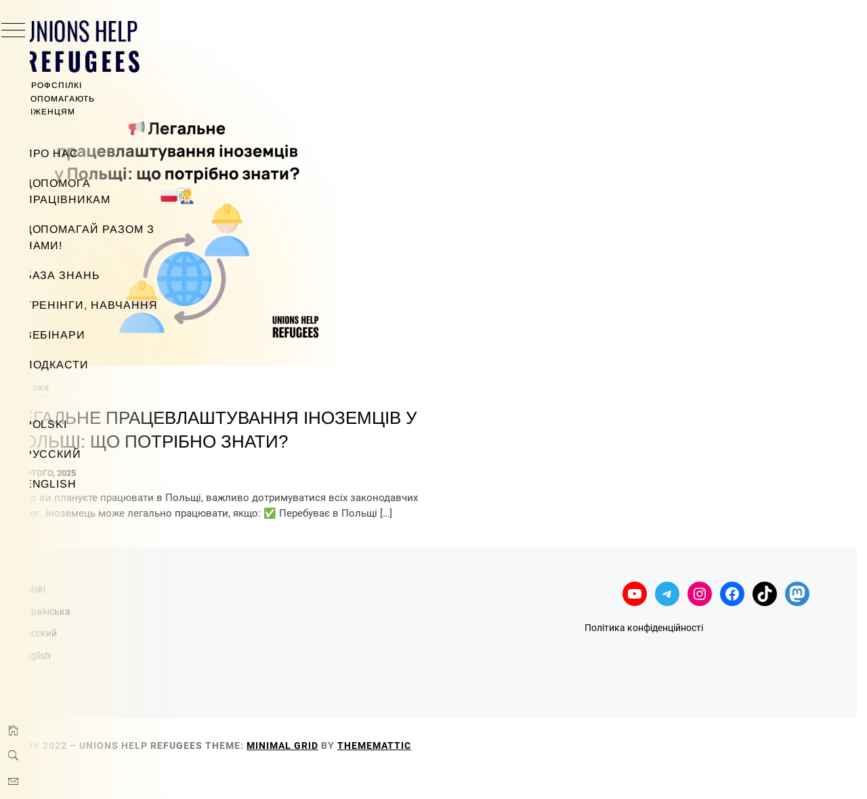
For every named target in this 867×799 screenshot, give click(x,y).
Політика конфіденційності (711, 653)
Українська (249, 636)
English (77, 484)
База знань (89, 275)
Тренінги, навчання (117, 305)
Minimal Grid (486, 770)
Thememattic (577, 770)
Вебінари (81, 335)
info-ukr (233, 374)
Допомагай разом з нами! (116, 237)
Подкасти (83, 364)
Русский (79, 454)
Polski (72, 424)
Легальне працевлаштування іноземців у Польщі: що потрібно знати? (357, 427)
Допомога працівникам (94, 191)
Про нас (78, 153)
